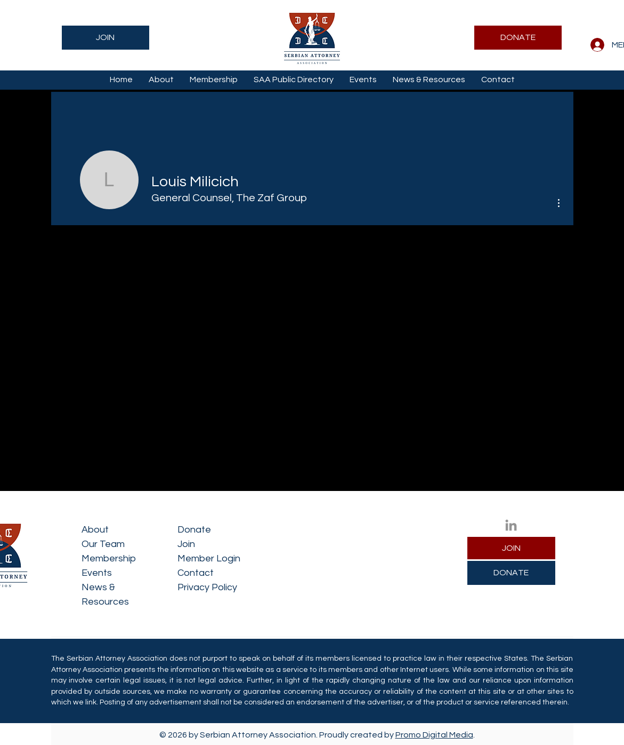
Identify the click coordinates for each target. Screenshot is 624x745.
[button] (161, 80)
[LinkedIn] (511, 525)
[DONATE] (518, 38)
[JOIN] (105, 38)
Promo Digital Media (434, 735)
